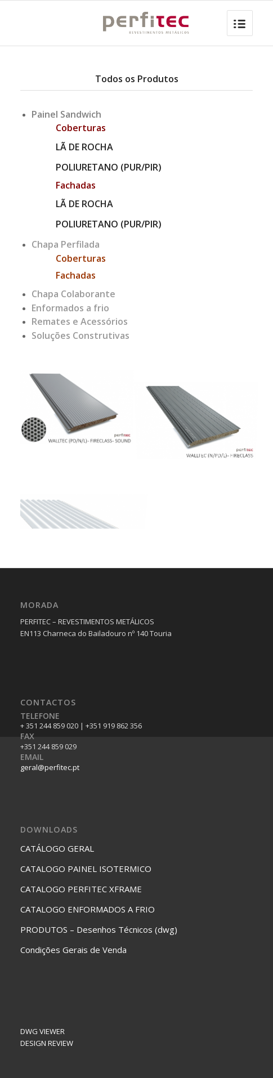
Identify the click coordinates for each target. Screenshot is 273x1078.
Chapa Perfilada (66, 244)
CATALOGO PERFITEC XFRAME (81, 888)
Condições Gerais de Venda (73, 949)
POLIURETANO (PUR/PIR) (109, 167)
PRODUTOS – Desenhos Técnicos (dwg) (98, 929)
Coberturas (81, 258)
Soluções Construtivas (80, 335)
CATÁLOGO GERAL (57, 848)
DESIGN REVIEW (46, 1043)
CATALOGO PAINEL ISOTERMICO (85, 868)
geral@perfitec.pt (49, 767)
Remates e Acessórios (80, 321)
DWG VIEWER (42, 1031)
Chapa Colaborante (73, 294)
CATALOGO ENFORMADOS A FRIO (87, 909)
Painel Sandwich (66, 114)
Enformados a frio (70, 308)
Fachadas (76, 275)
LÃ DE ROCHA (84, 147)
